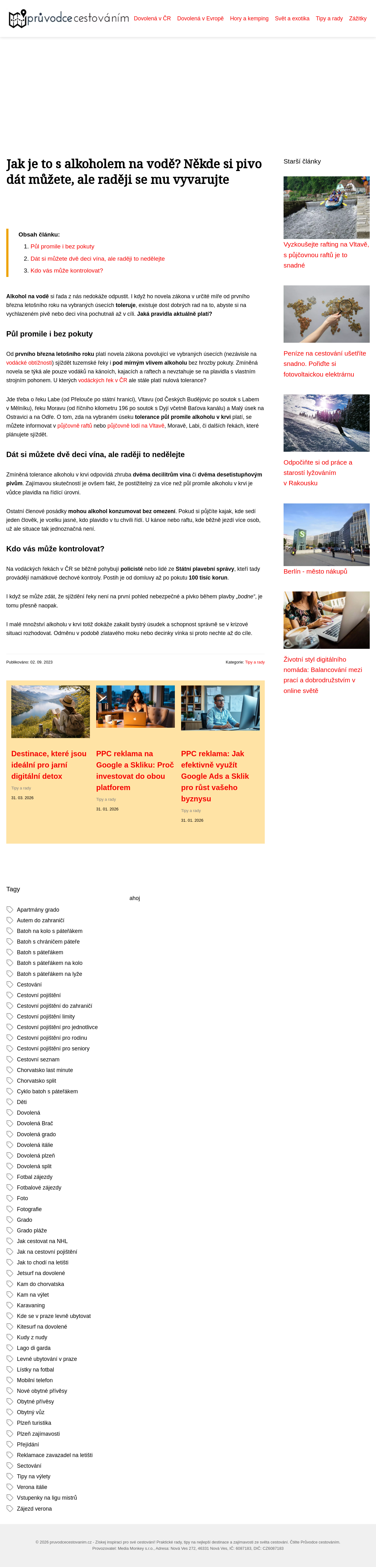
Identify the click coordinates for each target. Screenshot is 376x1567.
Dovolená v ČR (152, 18)
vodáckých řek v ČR (102, 380)
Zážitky (358, 18)
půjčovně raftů (74, 426)
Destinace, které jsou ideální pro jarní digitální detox (48, 764)
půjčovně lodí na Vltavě (135, 426)
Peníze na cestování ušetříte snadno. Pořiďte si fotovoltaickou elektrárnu (325, 364)
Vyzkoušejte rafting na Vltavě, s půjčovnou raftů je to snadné (326, 255)
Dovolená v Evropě (200, 18)
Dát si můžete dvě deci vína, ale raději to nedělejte (97, 258)
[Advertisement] (188, 84)
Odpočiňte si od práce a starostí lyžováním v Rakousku (318, 473)
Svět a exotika (292, 18)
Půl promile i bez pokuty (62, 246)
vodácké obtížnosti (29, 363)
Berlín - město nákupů (315, 571)
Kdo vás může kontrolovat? (66, 270)
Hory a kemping (249, 18)
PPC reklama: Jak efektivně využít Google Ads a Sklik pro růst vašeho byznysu (215, 776)
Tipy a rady (329, 18)
